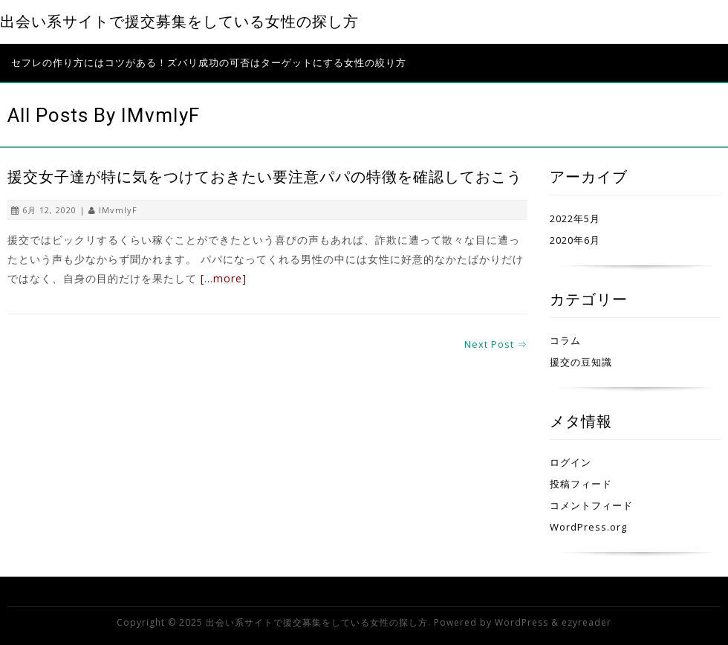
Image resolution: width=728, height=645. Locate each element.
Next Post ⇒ (495, 344)
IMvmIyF (118, 209)
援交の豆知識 (581, 362)
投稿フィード (581, 483)
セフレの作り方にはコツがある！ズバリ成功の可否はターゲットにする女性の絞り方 (208, 62)
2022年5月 (575, 218)
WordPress (521, 622)
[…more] (224, 278)
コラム (565, 340)
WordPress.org (588, 527)
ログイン (570, 462)
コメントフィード (591, 505)
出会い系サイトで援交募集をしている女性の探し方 (179, 21)
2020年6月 (575, 240)
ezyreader (586, 622)
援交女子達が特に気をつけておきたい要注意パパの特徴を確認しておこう (264, 177)
